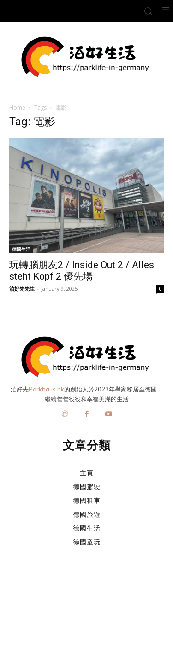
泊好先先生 (22, 288)
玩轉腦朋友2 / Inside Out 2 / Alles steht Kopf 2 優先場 (81, 270)
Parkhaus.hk (46, 389)
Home (17, 107)
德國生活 (21, 249)
